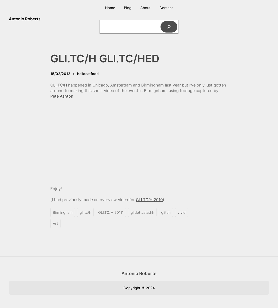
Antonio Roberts (25, 19)
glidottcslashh (142, 212)
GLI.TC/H (58, 85)
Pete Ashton (61, 96)
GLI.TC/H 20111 (110, 212)
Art (55, 223)
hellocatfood (88, 73)
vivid (182, 212)
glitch (165, 212)
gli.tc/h (85, 212)
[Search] (169, 27)
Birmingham (62, 212)
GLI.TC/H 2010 (149, 199)
